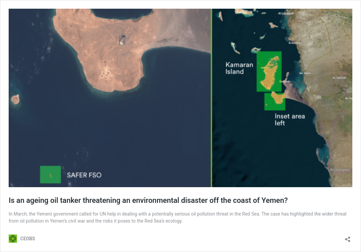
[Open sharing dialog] (347, 237)
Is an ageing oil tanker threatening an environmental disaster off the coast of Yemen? (148, 200)
